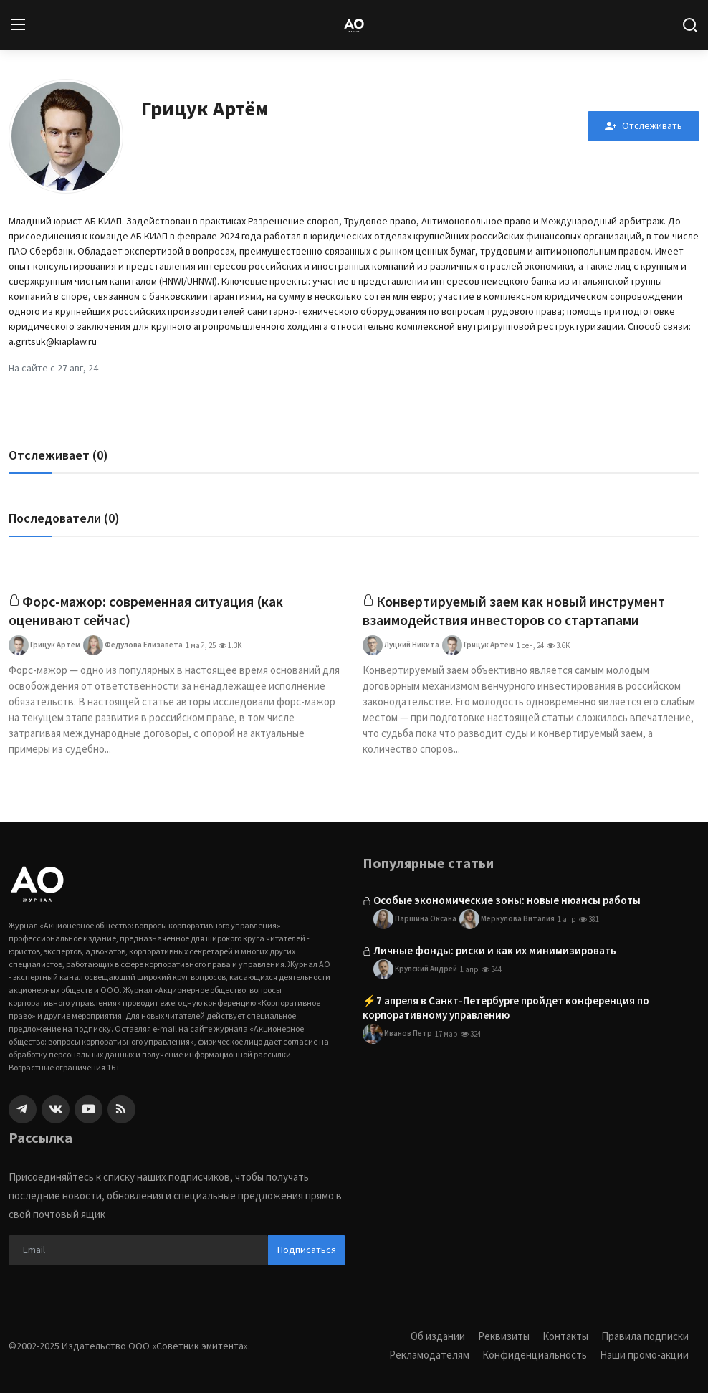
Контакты (565, 1336)
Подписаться (306, 1249)
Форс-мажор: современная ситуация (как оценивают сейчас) (146, 610)
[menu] (18, 25)
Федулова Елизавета (133, 645)
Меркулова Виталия (507, 919)
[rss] (121, 1109)
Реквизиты (504, 1336)
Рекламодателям (429, 1354)
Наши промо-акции (644, 1354)
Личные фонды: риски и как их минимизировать (494, 950)
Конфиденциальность (534, 1354)
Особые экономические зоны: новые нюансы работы (507, 900)
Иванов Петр (397, 1034)
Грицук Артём (44, 645)
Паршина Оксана (414, 919)
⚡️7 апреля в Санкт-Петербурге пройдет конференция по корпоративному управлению (506, 1008)
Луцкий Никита (401, 645)
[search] (690, 25)
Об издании (438, 1336)
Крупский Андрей (415, 970)
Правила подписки (645, 1336)
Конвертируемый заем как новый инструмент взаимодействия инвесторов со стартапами (515, 610)
